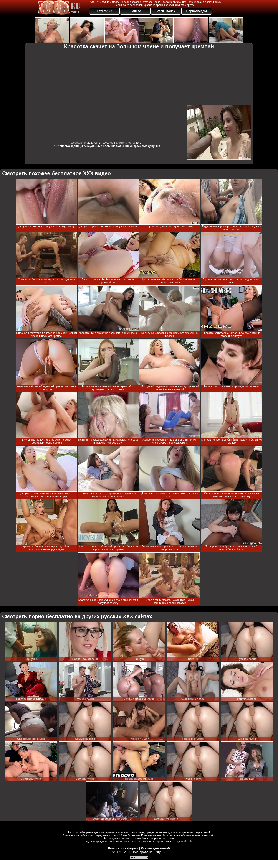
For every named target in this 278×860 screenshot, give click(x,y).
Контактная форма (123, 848)
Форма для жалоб (155, 848)
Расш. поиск (166, 11)
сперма (65, 146)
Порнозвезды (196, 11)
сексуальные (93, 146)
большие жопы (113, 146)
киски (129, 146)
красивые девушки (147, 146)
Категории (104, 11)
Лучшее (135, 11)
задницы (77, 146)
